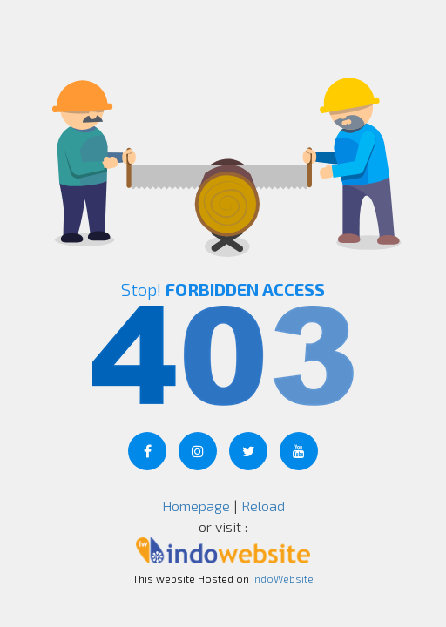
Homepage (196, 505)
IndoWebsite (283, 578)
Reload (263, 505)
